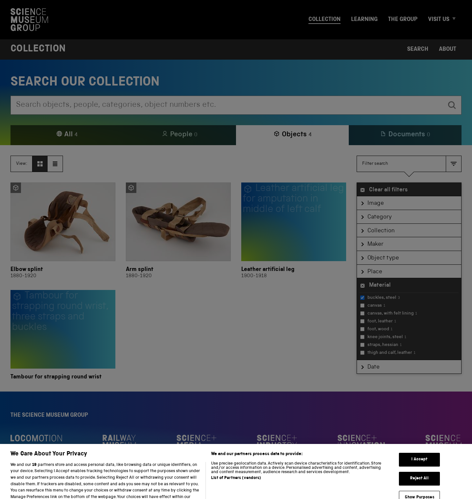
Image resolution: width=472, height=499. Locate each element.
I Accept (419, 467)
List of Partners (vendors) (236, 485)
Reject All (419, 486)
